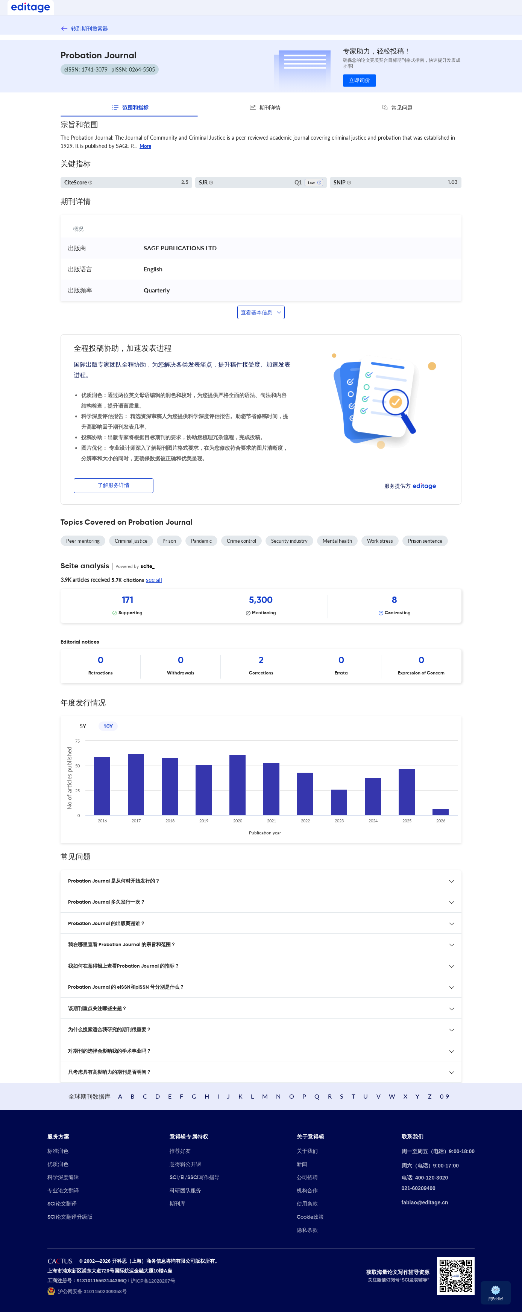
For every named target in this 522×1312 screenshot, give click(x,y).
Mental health (337, 541)
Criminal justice (131, 541)
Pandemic (201, 541)
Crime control (241, 541)
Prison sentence (425, 541)
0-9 (444, 1096)
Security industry (289, 541)
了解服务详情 (113, 485)
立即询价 (359, 80)
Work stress (380, 541)
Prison (169, 541)
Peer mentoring (83, 541)
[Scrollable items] (261, 606)
